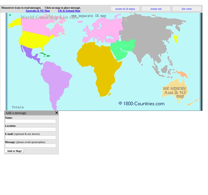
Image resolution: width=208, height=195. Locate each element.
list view (187, 8)
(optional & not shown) (22, 133)
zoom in (125, 8)
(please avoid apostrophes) (25, 142)
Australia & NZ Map (37, 10)
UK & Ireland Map (69, 10)
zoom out (155, 8)
